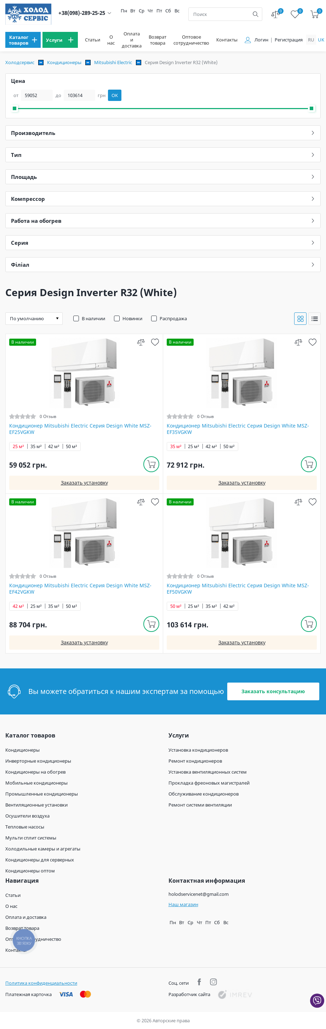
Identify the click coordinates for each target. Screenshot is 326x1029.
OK (114, 95)
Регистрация (289, 40)
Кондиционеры (64, 62)
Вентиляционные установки (36, 805)
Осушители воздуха (27, 816)
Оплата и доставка (132, 40)
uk (321, 39)
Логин (261, 40)
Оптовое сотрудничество (191, 40)
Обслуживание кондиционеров (203, 794)
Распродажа (173, 318)
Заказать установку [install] (84, 482)
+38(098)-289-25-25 (81, 13)
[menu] (23, 40)
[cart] (314, 14)
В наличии (93, 318)
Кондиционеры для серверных (39, 859)
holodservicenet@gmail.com (198, 894)
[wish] (155, 342)
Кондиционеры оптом (30, 870)
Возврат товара (157, 40)
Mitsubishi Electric (113, 62)
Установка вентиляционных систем (207, 772)
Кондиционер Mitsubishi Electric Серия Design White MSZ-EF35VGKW (238, 429)
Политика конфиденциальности (41, 983)
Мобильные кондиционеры (36, 783)
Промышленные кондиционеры (41, 794)
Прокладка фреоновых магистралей (209, 783)
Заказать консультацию (273, 691)
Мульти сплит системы (30, 838)
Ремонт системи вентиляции (200, 805)
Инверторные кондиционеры (38, 761)
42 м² (53, 446)
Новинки (132, 318)
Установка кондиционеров (198, 750)
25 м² (18, 446)
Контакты (227, 40)
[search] (255, 14)
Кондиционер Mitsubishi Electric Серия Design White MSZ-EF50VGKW (238, 588)
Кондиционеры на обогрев (35, 772)
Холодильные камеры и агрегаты (42, 849)
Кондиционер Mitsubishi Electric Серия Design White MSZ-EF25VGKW (80, 429)
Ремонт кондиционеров (195, 761)
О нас (111, 40)
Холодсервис (19, 62)
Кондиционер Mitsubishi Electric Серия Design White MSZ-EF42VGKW (80, 588)
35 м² (36, 446)
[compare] (141, 342)
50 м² (71, 446)
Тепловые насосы (24, 827)
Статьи (92, 40)
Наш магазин (183, 904)
